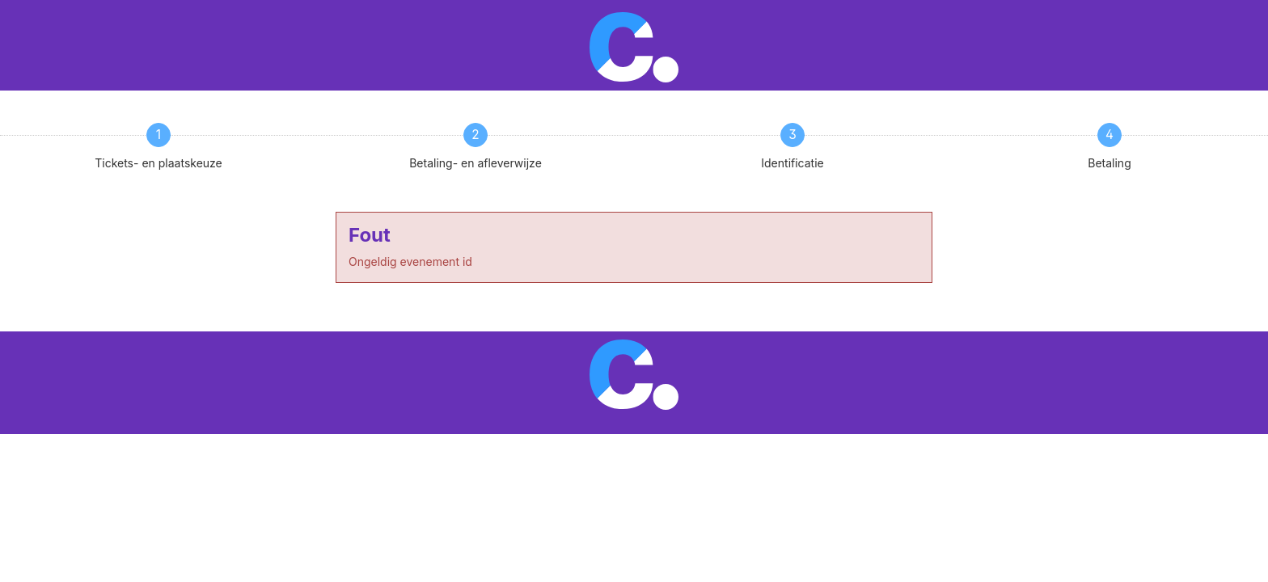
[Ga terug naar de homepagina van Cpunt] (634, 46)
